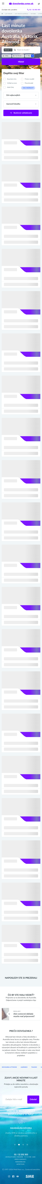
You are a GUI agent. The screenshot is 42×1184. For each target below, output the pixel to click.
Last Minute (8, 13)
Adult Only (10, 87)
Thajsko (34, 1067)
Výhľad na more (12, 83)
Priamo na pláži (29, 79)
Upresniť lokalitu (13, 104)
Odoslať (33, 1099)
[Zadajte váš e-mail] (14, 1099)
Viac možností (28, 88)
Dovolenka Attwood (9, 1067)
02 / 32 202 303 (33, 10)
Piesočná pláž (29, 83)
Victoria (33, 13)
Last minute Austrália (21, 13)
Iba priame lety (11, 79)
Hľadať (21, 62)
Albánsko (24, 1067)
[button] (15, 1144)
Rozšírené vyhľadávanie (21, 113)
